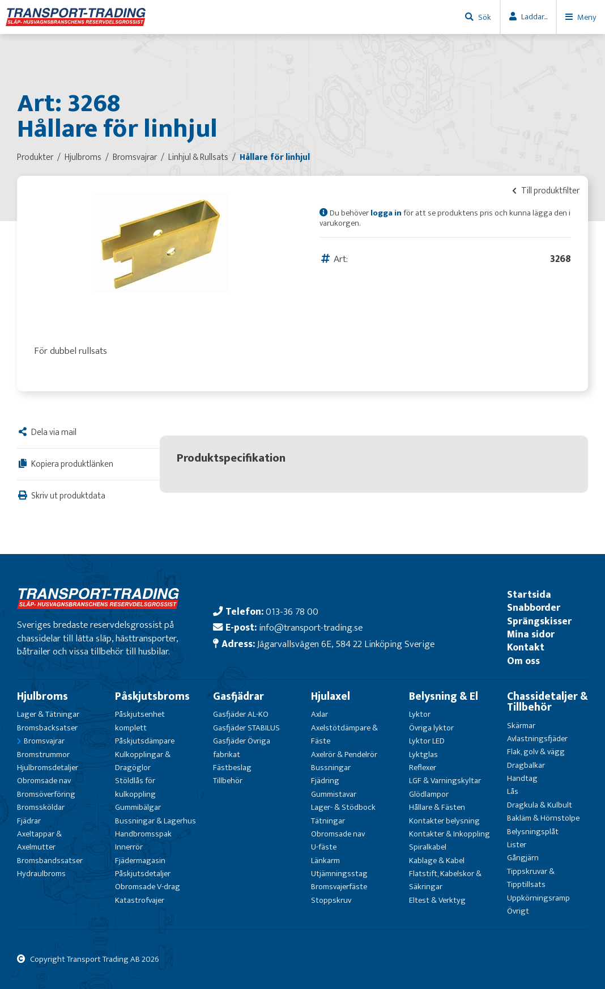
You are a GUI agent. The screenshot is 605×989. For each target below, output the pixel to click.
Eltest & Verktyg (437, 900)
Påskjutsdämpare (144, 741)
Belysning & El (443, 696)
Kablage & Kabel (437, 860)
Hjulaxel (330, 696)
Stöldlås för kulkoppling (135, 787)
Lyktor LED (427, 741)
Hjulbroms (42, 696)
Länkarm (325, 860)
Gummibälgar (138, 807)
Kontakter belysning (444, 821)
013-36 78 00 (292, 611)
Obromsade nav (44, 781)
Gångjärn (523, 858)
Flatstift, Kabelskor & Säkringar (445, 880)
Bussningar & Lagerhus (155, 821)
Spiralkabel (427, 847)
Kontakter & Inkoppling (449, 834)
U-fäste (323, 847)
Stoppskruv (331, 900)
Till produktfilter (546, 190)
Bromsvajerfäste (339, 887)
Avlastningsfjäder (537, 739)
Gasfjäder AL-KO (241, 714)
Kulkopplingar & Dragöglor (143, 761)
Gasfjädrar (238, 696)
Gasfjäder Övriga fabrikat (241, 747)
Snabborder (533, 607)
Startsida (529, 594)
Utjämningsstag (339, 874)
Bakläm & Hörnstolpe (543, 818)
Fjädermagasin (140, 860)
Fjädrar (29, 821)
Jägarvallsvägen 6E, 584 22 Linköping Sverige (345, 644)
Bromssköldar (41, 807)
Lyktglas (423, 754)
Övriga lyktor (431, 728)
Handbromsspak (143, 834)
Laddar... (534, 17)
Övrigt (518, 911)
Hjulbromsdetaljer (47, 767)
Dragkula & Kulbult (539, 805)
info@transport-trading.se (311, 627)
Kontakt (525, 647)
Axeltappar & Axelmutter (39, 840)
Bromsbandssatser (50, 860)
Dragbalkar (526, 765)
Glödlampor (429, 794)
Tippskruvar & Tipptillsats (531, 877)
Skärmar (521, 725)
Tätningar (328, 821)
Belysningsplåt (533, 832)
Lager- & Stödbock (343, 807)
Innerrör (129, 847)
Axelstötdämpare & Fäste (344, 734)
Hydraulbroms (41, 874)
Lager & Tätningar (48, 714)
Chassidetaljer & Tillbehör (547, 701)
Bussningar (331, 767)
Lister (516, 845)
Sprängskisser (539, 621)
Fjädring (325, 781)
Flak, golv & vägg (536, 752)
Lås (512, 791)
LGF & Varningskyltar (445, 781)
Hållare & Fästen (437, 807)
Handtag (522, 778)
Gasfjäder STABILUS (246, 728)
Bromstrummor (43, 754)
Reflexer (422, 767)
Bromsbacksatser (47, 728)
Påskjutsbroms (152, 696)
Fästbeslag (232, 767)
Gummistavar (333, 794)
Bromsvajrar (44, 741)
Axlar (319, 714)
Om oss (523, 661)
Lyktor (420, 714)
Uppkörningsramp (538, 898)
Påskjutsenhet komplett (140, 720)
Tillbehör (227, 781)
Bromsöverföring (46, 794)
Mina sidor (531, 634)
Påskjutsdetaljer (143, 874)
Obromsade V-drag (147, 887)
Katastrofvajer (139, 900)
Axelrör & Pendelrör (344, 754)
